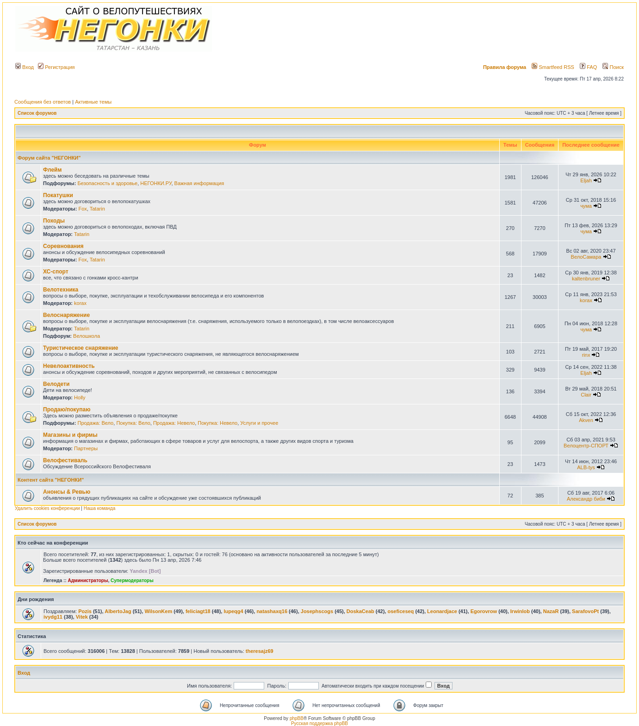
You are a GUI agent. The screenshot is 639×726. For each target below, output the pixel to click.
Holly (79, 397)
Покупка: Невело (217, 423)
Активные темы (93, 102)
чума (586, 206)
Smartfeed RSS (553, 67)
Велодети (56, 384)
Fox (82, 208)
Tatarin (97, 208)
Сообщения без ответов (42, 102)
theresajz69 (259, 651)
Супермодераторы (132, 580)
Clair (586, 394)
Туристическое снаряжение (80, 348)
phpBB (297, 718)
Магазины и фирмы (70, 435)
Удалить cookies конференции (47, 508)
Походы (54, 220)
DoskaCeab (360, 611)
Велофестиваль (65, 460)
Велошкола (86, 336)
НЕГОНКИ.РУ (155, 183)
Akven (586, 420)
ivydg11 (52, 617)
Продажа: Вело (95, 423)
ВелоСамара (586, 257)
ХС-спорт (55, 271)
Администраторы (88, 580)
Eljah (585, 180)
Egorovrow (484, 611)
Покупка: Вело (133, 423)
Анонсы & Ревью (66, 492)
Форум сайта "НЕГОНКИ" (49, 158)
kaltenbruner (586, 278)
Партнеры (86, 448)
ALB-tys (586, 467)
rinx (586, 355)
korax (80, 303)
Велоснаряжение (66, 315)
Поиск (613, 67)
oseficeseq (400, 611)
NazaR (551, 611)
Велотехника (60, 289)
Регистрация (56, 67)
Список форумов (37, 113)
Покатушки (58, 195)
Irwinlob (520, 611)
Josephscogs (317, 611)
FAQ (588, 67)
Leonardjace (442, 611)
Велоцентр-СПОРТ (586, 445)
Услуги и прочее (259, 423)
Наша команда (100, 508)
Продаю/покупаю (66, 409)
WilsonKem (158, 611)
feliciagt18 (198, 611)
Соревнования (63, 246)
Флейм (52, 170)
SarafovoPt (585, 611)
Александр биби (586, 499)
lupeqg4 (233, 611)
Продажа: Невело (174, 423)
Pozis (85, 611)
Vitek (82, 617)
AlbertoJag (118, 611)
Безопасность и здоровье (107, 183)
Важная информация (199, 183)
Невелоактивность (69, 366)
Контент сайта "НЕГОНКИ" (51, 480)
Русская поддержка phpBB (319, 723)
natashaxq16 (271, 611)
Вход (24, 67)
